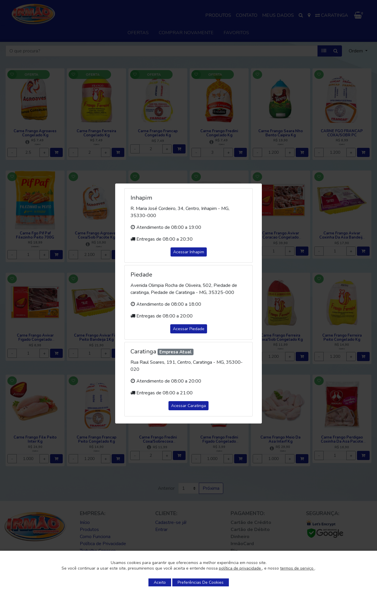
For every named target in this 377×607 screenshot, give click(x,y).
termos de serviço (297, 568)
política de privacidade (240, 568)
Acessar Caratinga (188, 405)
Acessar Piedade (188, 329)
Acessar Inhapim (188, 252)
